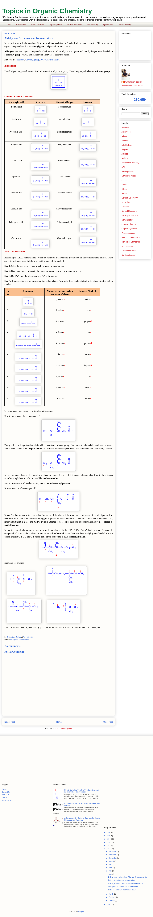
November (113, 855)
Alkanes (125, 136)
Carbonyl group (32, 60)
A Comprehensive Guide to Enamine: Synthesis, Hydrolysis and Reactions (82, 819)
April (110, 874)
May (110, 871)
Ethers (124, 189)
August (111, 861)
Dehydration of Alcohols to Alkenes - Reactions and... (127, 877)
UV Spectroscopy (129, 255)
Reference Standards (131, 242)
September (113, 858)
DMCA (4, 798)
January (112, 901)
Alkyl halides (127, 145)
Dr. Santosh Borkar (133, 82)
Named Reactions (37, 25)
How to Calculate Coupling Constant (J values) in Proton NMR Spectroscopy (81, 791)
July (110, 864)
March (111, 894)
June (111, 868)
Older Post (108, 722)
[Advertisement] (52, 759)
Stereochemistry (92, 25)
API (123, 167)
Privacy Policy (7, 800)
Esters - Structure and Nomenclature (121, 880)
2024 (109, 839)
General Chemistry (124, 25)
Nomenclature (21, 25)
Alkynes (125, 149)
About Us (5, 795)
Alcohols (125, 127)
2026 (109, 832)
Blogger (81, 912)
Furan (124, 193)
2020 (109, 905)
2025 (109, 836)
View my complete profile (132, 86)
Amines (125, 158)
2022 (109, 845)
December (113, 852)
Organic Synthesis (55, 25)
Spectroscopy (108, 25)
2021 (109, 849)
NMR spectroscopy (130, 215)
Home (9, 25)
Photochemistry (128, 233)
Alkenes (125, 141)
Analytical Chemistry (130, 163)
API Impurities (128, 171)
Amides (125, 154)
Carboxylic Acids (129, 176)
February (112, 897)
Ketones (125, 207)
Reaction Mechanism (74, 25)
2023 (109, 842)
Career (124, 180)
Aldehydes (14, 640)
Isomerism (126, 202)
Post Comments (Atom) (63, 729)
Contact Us (6, 792)
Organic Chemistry (130, 224)
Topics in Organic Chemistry (47, 11)
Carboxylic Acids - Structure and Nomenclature (125, 883)
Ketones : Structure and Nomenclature (122, 890)
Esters (124, 185)
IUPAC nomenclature (50, 60)
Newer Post (9, 722)
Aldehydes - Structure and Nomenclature (123, 887)
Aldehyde (20, 60)
